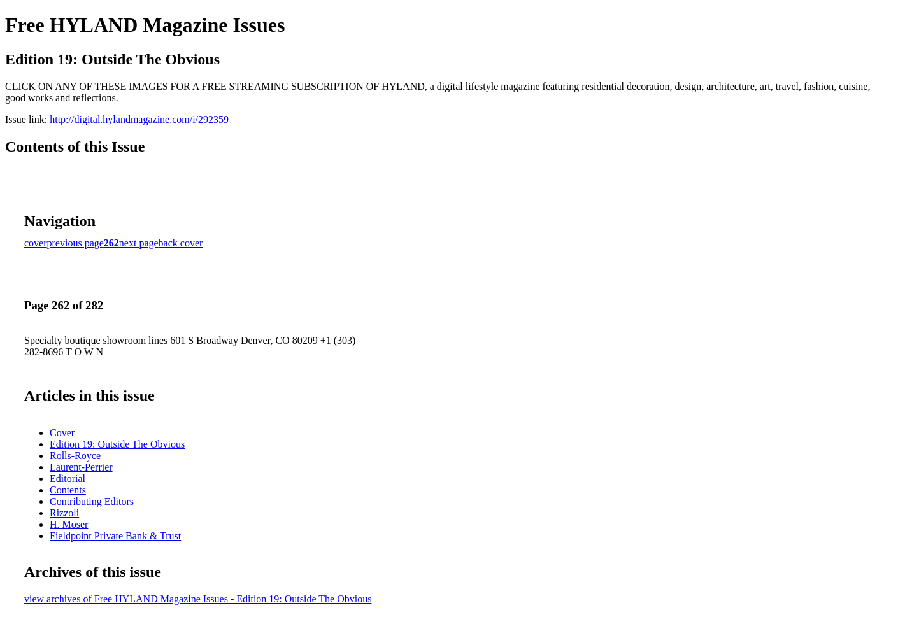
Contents (68, 490)
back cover (181, 243)
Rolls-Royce (75, 455)
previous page (75, 243)
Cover (62, 432)
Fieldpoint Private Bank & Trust (115, 535)
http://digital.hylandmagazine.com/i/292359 (139, 119)
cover (35, 243)
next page (139, 243)
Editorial (67, 478)
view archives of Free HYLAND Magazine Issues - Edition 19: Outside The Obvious (197, 598)
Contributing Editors (92, 501)
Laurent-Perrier (81, 467)
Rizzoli (64, 512)
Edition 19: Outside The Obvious (117, 444)
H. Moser (69, 524)
